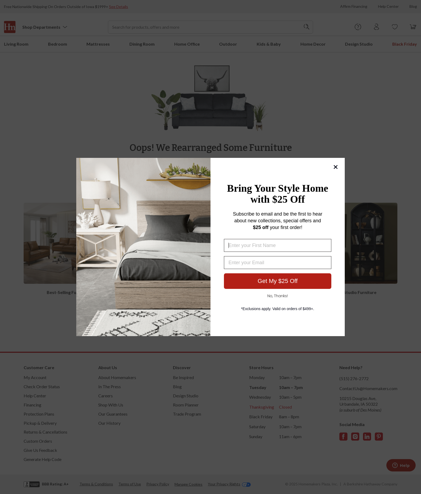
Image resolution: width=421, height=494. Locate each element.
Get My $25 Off (278, 281)
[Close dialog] (335, 167)
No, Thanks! (277, 296)
